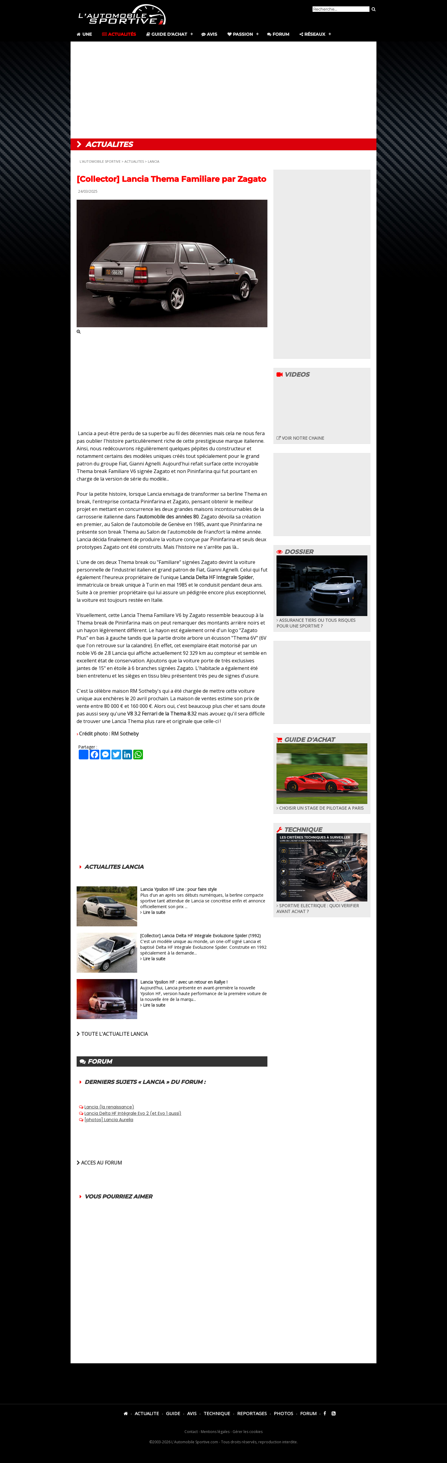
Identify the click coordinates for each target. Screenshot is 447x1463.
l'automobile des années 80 (168, 516)
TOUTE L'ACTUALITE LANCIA (112, 1034)
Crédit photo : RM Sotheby (109, 733)
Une (84, 34)
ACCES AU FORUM (99, 1162)
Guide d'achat (166, 34)
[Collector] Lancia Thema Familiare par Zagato (171, 179)
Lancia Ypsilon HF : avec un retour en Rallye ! (183, 982)
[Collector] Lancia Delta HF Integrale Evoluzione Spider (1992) (200, 935)
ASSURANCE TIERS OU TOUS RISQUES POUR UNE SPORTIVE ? (321, 620)
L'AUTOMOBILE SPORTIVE (100, 161)
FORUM (308, 1413)
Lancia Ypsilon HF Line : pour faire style (178, 889)
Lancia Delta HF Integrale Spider (216, 577)
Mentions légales (215, 1431)
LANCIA (153, 161)
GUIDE (173, 1413)
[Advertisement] (223, 90)
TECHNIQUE (217, 1413)
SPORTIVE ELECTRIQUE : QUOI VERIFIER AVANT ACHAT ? (321, 905)
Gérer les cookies (248, 1431)
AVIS (192, 1413)
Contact (191, 1431)
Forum (278, 34)
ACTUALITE (147, 1413)
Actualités (119, 34)
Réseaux (312, 34)
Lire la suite (154, 912)
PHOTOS (283, 1413)
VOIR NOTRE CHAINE (300, 438)
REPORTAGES (252, 1413)
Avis (209, 34)
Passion (240, 34)
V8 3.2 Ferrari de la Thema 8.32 (162, 713)
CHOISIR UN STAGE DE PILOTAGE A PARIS (321, 805)
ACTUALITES (134, 161)
